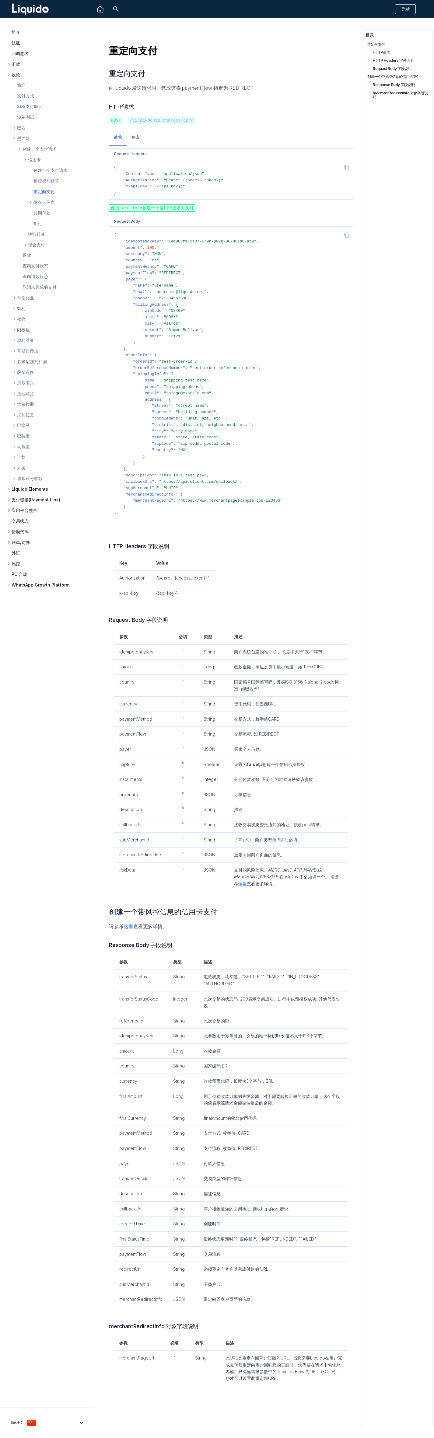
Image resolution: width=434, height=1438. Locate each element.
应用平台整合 (24, 510)
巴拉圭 (23, 436)
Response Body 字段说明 (394, 85)
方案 (21, 468)
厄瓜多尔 (25, 383)
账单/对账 (21, 542)
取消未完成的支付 (40, 287)
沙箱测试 (25, 117)
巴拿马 (23, 425)
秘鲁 (21, 319)
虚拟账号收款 (30, 478)
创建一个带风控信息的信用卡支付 (393, 76)
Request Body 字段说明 (392, 69)
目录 (370, 35)
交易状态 (20, 521)
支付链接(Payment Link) (36, 500)
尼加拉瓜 (25, 415)
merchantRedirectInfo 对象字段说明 (400, 95)
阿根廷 (23, 330)
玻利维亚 (25, 340)
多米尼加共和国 (32, 361)
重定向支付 (44, 191)
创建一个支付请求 (40, 149)
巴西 (21, 128)
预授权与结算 (46, 180)
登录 (405, 9)
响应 (135, 137)
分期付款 (42, 212)
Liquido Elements (30, 489)
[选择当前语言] (47, 1419)
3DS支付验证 (30, 106)
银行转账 (36, 234)
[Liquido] (100, 9)
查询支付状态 (35, 265)
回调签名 (20, 53)
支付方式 (25, 95)
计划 (21, 457)
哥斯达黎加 (27, 351)
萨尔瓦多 (25, 372)
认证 (16, 42)
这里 (242, 883)
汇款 (16, 64)
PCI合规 (19, 574)
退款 (27, 255)
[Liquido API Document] (30, 9)
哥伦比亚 (25, 298)
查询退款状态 (35, 276)
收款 (16, 75)
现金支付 (36, 245)
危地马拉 (25, 393)
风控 (16, 563)
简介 (16, 32)
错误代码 (20, 531)
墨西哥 (23, 138)
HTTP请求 (381, 52)
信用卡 (34, 159)
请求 (118, 137)
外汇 (16, 552)
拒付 (37, 223)
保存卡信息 (44, 202)
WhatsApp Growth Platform (40, 585)
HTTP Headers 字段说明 (393, 60)
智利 (21, 308)
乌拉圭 (23, 446)
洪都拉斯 (25, 404)
